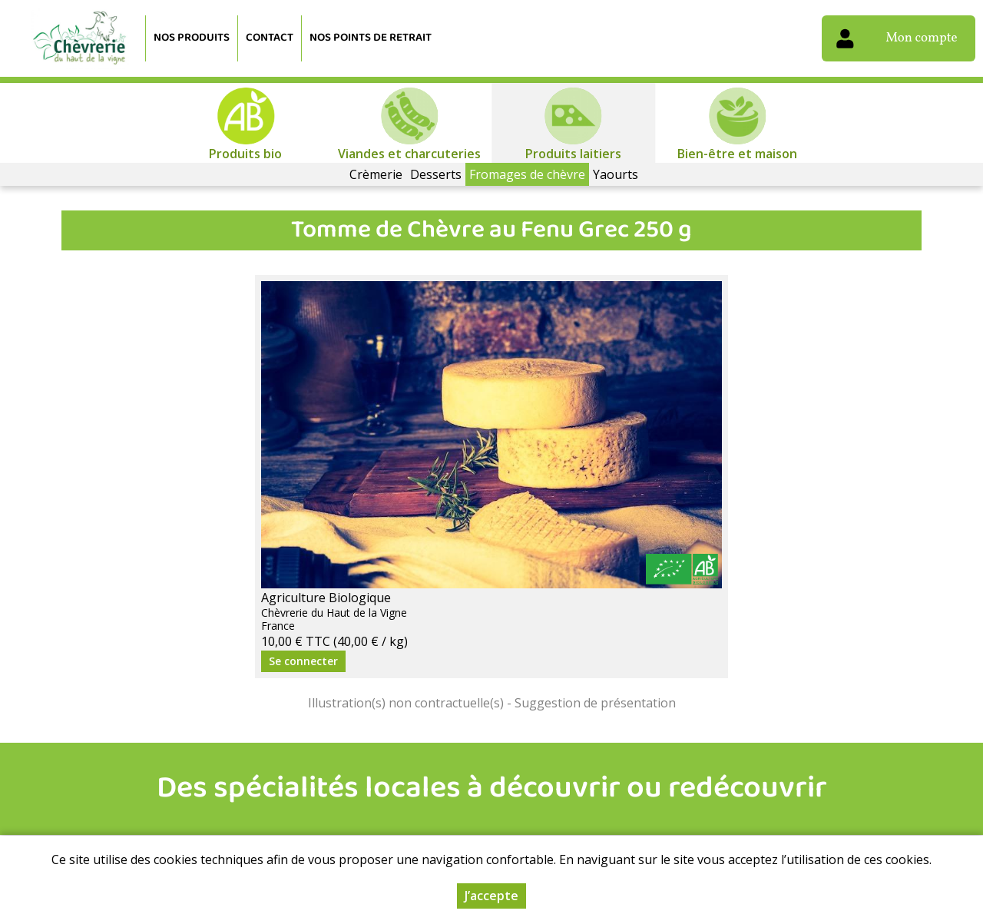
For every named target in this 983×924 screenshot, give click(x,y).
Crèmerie (375, 174)
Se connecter (303, 661)
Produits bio (245, 153)
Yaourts (615, 174)
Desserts (436, 174)
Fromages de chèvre (527, 174)
